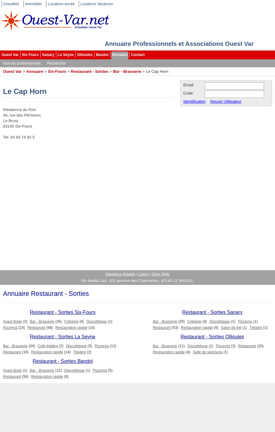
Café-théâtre (48, 346)
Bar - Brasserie (127, 71)
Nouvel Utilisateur (225, 101)
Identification (194, 101)
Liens (143, 274)
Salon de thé (231, 328)
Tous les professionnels (21, 63)
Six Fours (30, 55)
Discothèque (96, 321)
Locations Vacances (96, 4)
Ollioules (85, 55)
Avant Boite (12, 321)
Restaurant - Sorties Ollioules (212, 336)
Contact (138, 55)
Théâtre (256, 328)
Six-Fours (57, 71)
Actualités (11, 4)
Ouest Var (10, 55)
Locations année (61, 4)
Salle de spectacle (207, 352)
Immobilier (33, 4)
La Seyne (66, 55)
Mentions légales (121, 274)
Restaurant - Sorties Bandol (63, 361)
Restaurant (37, 328)
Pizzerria (10, 328)
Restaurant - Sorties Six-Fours (62, 312)
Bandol (102, 55)
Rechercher (56, 63)
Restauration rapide (71, 328)
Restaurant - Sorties (90, 71)
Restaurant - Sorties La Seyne (62, 336)
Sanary (48, 55)
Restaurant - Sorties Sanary (212, 312)
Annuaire (120, 55)
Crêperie (71, 321)
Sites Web (160, 274)
